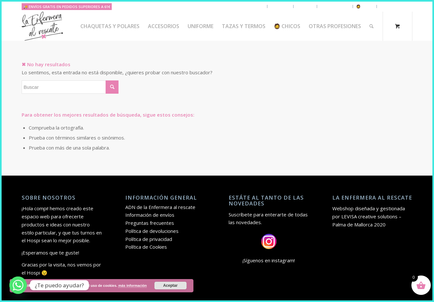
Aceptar (170, 285)
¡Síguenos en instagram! (269, 260)
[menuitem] (110, 26)
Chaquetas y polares (245, 6)
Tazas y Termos (334, 6)
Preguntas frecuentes (149, 223)
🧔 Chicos (364, 6)
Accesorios (280, 6)
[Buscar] (371, 26)
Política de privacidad (148, 239)
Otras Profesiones (396, 6)
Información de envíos (149, 215)
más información (132, 285)
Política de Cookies (146, 247)
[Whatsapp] (18, 285)
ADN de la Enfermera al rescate (160, 207)
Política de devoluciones (152, 231)
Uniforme (305, 6)
